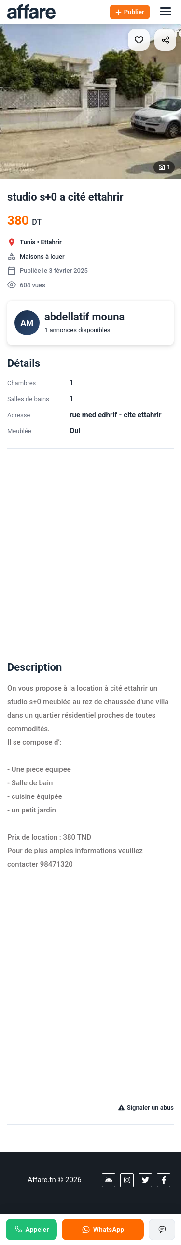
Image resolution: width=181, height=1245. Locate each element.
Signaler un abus (146, 1107)
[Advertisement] (90, 548)
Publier (129, 11)
